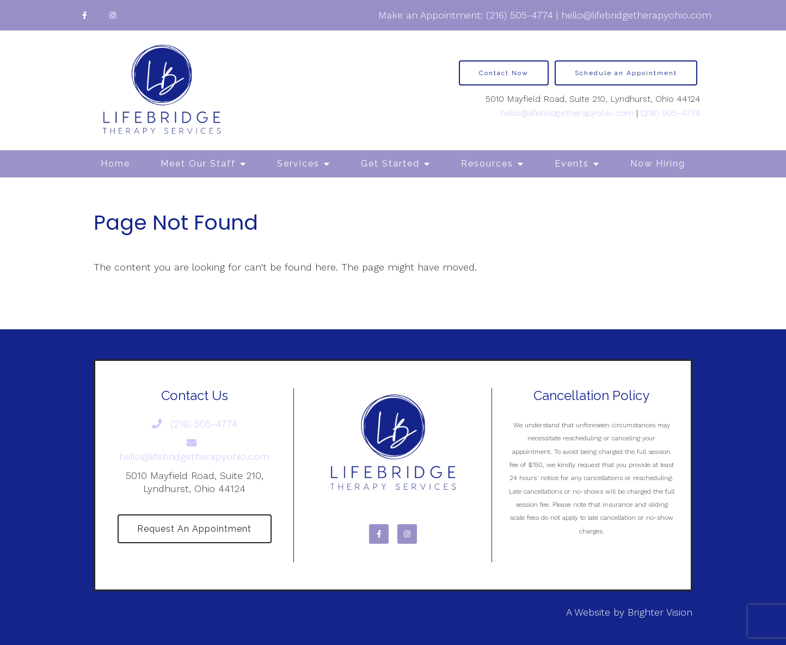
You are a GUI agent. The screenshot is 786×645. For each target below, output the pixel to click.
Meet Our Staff (198, 163)
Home (115, 163)
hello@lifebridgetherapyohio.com (636, 15)
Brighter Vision (660, 612)
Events (572, 163)
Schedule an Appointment (626, 73)
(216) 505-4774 (519, 15)
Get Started (390, 163)
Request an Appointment (194, 529)
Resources (487, 163)
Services (298, 163)
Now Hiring (657, 163)
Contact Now (504, 73)
